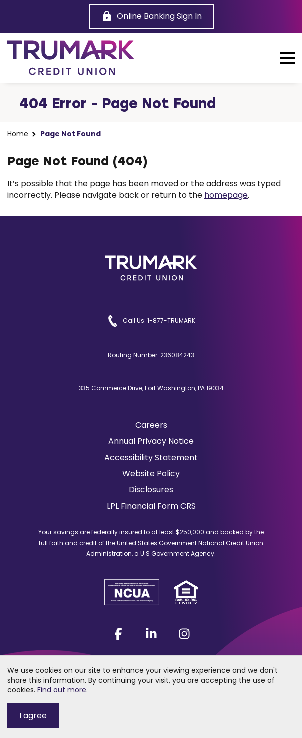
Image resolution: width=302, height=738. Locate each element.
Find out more (61, 690)
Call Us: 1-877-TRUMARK (151, 321)
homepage (226, 195)
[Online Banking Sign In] (151, 16)
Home (17, 134)
